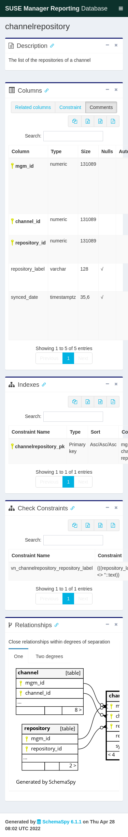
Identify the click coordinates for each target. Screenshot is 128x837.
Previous (49, 358)
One (18, 656)
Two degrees (49, 656)
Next (83, 358)
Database (56, 8)
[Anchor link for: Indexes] (42, 384)
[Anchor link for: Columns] (45, 90)
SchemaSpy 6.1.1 (59, 821)
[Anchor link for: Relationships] (55, 624)
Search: (64, 136)
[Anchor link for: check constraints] (71, 508)
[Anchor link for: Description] (50, 45)
